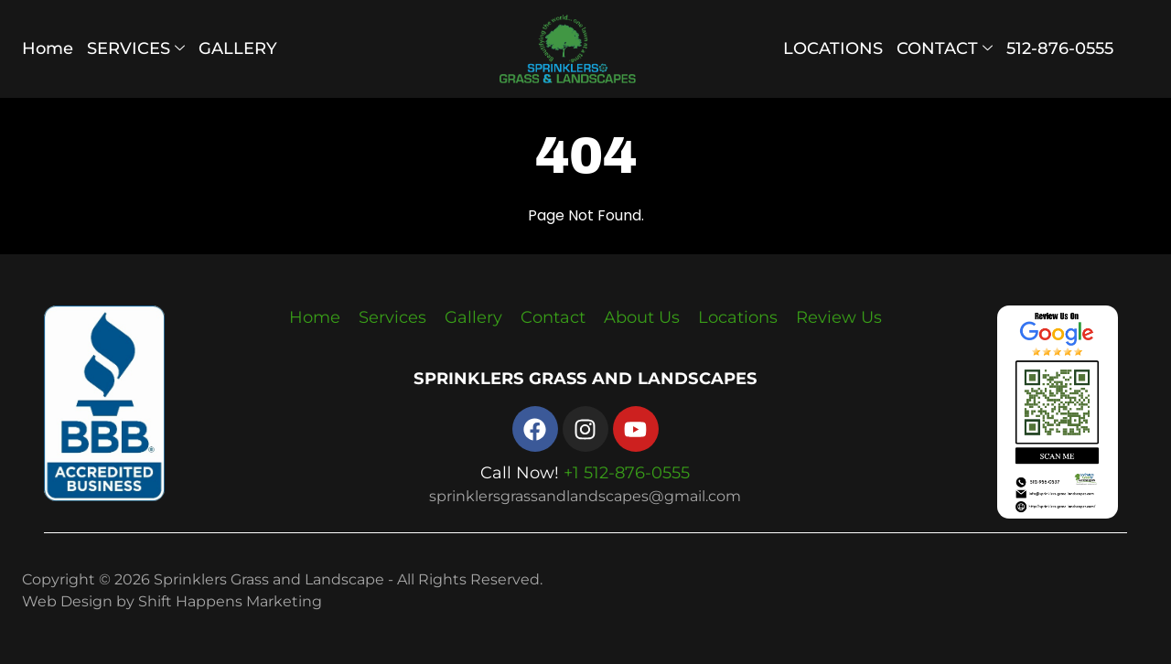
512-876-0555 (1059, 48)
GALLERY (238, 48)
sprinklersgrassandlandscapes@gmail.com (585, 496)
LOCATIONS (833, 48)
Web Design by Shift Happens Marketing (172, 601)
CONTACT (945, 48)
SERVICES (136, 48)
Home (47, 48)
